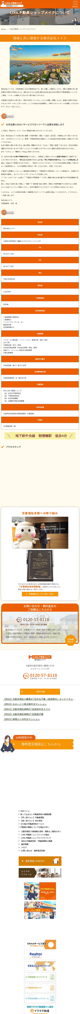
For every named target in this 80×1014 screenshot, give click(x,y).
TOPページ (25, 811)
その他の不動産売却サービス (32, 824)
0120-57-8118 (33, 619)
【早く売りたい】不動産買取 (32, 818)
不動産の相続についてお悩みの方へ (35, 827)
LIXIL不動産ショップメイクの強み (35, 835)
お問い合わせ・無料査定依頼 (33, 851)
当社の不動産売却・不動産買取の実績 (36, 841)
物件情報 (24, 844)
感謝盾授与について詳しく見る (41, 594)
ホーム (3, 29)
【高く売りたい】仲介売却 (31, 821)
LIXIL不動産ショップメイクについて (36, 838)
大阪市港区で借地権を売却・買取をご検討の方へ (41, 831)
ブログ (24, 847)
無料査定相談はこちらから (37, 742)
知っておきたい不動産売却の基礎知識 (35, 814)
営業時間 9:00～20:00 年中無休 (43, 678)
